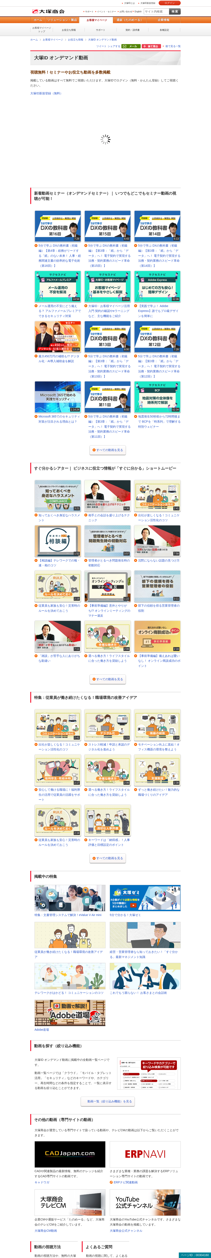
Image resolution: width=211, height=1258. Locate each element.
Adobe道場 (42, 1029)
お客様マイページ (97, 20)
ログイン (170, 2)
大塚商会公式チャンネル (126, 1230)
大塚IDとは (129, 3)
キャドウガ (42, 1182)
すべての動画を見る (109, 450)
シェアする (114, 46)
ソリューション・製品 (62, 19)
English (138, 11)
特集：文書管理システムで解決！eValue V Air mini (68, 915)
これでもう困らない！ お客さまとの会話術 (138, 992)
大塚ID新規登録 (147, 3)
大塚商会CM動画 (46, 1230)
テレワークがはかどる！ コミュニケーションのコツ (69, 992)
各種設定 (164, 30)
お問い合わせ (125, 11)
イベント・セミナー (106, 11)
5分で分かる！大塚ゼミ (125, 915)
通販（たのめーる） (130, 19)
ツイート (101, 46)
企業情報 (163, 19)
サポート (89, 11)
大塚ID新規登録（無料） (46, 93)
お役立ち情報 (69, 30)
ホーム (38, 19)
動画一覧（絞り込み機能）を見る (109, 1101)
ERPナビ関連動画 (126, 1182)
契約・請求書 (133, 30)
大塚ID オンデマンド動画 (102, 39)
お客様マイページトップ (41, 30)
